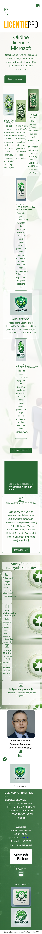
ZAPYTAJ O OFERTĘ (21, 450)
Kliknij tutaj (24, 837)
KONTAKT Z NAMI (21, 550)
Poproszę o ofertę (15, 79)
